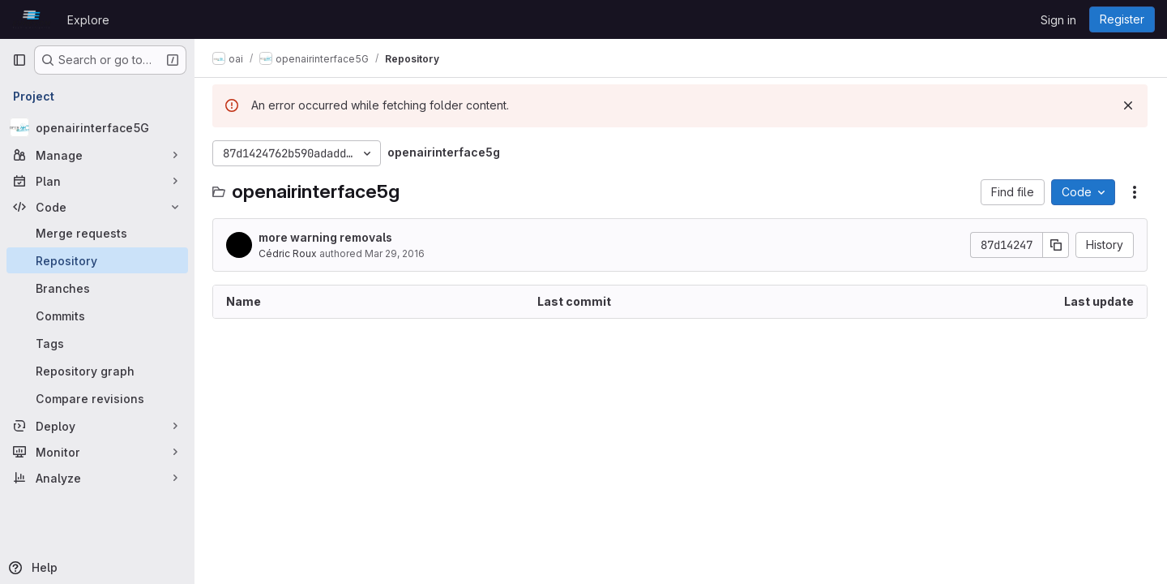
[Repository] (97, 260)
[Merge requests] (97, 233)
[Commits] (97, 315)
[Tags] (97, 343)
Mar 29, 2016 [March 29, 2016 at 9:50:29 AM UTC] (396, 253)
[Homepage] (31, 19)
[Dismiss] (1128, 105)
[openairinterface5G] (97, 127)
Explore (88, 20)
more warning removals (327, 237)
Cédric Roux (289, 253)
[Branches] (97, 288)
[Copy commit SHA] (1056, 245)
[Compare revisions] (97, 398)
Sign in (1058, 20)
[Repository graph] (97, 371)
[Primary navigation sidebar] (19, 60)
